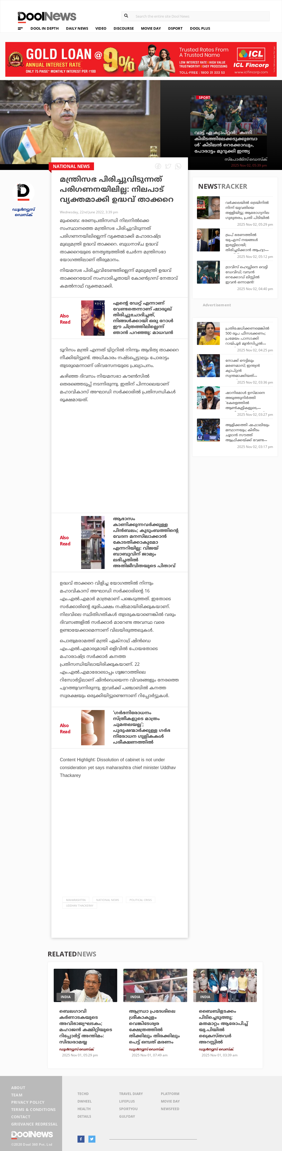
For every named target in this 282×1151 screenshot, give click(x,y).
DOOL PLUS (200, 28)
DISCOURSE (124, 28)
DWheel (84, 1101)
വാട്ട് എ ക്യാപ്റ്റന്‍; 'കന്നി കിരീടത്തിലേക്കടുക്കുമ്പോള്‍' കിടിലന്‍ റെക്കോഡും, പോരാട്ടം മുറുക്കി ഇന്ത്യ (225, 142)
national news (107, 900)
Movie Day (170, 1101)
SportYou (128, 1108)
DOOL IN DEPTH (44, 28)
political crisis (141, 900)
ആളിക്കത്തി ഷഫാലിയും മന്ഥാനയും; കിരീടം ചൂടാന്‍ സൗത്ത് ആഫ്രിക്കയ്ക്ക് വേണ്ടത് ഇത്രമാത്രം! (247, 434)
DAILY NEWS (77, 28)
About (18, 1087)
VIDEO (100, 28)
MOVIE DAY (151, 28)
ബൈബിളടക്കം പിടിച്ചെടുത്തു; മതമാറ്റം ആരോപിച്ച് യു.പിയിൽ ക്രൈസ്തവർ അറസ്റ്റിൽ (223, 1026)
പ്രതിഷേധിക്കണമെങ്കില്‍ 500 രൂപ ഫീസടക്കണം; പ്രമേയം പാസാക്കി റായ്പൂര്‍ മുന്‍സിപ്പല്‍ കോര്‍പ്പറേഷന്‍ (247, 338)
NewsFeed (170, 1108)
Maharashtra (76, 900)
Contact (20, 1116)
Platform (170, 1093)
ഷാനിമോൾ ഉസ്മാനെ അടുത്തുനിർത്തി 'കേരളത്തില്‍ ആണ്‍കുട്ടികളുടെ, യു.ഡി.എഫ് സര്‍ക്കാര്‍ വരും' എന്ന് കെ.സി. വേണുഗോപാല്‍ (245, 407)
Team (16, 1095)
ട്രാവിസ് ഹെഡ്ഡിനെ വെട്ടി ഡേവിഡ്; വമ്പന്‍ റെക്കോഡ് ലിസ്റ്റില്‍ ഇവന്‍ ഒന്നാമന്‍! (246, 274)
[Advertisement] (119, 463)
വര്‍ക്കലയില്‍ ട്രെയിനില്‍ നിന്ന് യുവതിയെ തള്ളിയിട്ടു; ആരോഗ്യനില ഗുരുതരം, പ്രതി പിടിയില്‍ (247, 210)
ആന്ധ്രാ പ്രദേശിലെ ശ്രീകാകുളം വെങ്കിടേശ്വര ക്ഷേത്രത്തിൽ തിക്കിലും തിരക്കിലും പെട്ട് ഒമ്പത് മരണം (154, 1026)
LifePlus (127, 1101)
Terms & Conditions (33, 1109)
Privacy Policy (27, 1102)
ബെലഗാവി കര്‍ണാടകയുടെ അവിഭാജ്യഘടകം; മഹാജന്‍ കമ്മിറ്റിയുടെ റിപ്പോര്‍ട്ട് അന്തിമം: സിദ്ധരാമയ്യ (85, 1026)
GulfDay (127, 1116)
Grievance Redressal (34, 1124)
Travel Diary (131, 1093)
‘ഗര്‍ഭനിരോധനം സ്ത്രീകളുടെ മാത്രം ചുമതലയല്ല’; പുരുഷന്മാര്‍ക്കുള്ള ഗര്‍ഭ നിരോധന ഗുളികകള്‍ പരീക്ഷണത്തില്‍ (141, 727)
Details (84, 1116)
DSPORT (175, 28)
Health (84, 1108)
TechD (83, 1093)
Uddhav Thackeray (79, 905)
